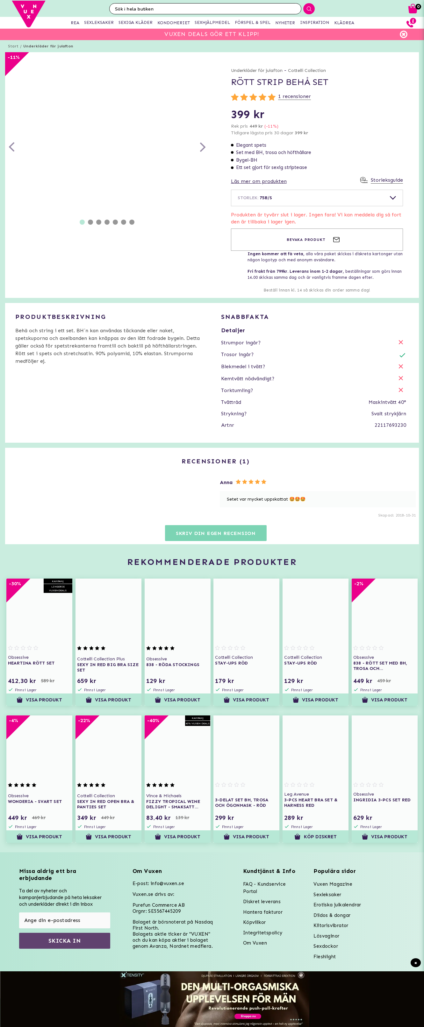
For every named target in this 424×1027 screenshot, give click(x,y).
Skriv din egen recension (216, 533)
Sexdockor (325, 946)
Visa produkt (39, 700)
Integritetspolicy (263, 933)
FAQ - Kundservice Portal (264, 887)
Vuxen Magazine (332, 884)
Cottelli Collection (307, 70)
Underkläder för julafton (48, 46)
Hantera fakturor (263, 912)
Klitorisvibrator (330, 925)
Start (13, 46)
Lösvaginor (326, 936)
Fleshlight (324, 957)
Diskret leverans (262, 901)
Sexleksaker (327, 894)
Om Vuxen (255, 943)
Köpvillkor (254, 922)
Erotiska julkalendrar (337, 905)
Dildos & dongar (331, 915)
